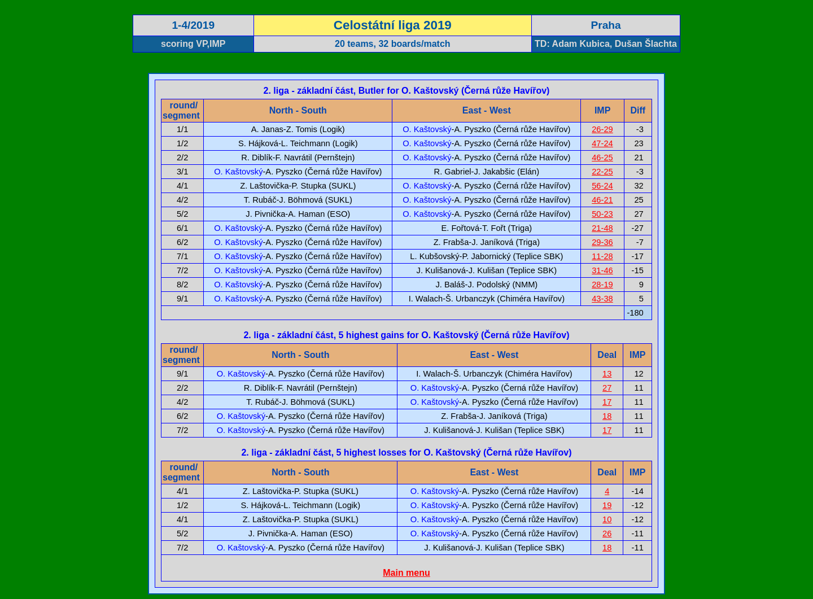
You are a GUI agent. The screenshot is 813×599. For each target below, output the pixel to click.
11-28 (602, 256)
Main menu (406, 573)
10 (606, 519)
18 (606, 416)
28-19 (602, 284)
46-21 (602, 199)
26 (606, 533)
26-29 (602, 129)
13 (606, 373)
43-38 (602, 298)
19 (606, 505)
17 (606, 401)
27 (606, 387)
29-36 (602, 242)
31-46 (602, 270)
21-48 (602, 228)
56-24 (602, 185)
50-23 (602, 213)
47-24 (602, 143)
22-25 (602, 171)
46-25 (602, 157)
